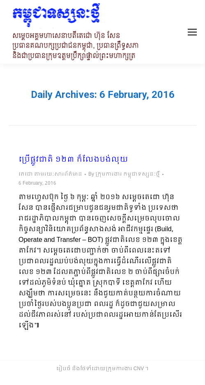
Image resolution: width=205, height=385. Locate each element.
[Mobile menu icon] (192, 32)
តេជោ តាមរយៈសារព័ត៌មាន (50, 174)
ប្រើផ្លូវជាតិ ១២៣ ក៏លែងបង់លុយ (73, 160)
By (124, 174)
